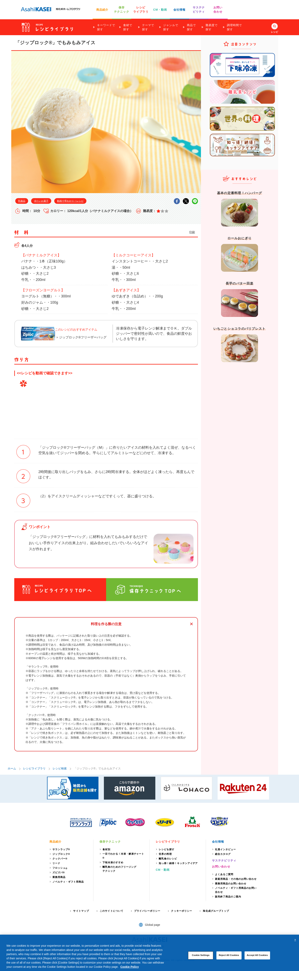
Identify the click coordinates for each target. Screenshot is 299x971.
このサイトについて (111, 911)
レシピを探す (166, 849)
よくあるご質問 (224, 874)
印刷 (192, 232)
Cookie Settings (201, 955)
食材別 (106, 849)
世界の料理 (165, 854)
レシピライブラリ (34, 768)
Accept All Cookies (257, 955)
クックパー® (60, 858)
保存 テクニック (121, 9)
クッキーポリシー (181, 911)
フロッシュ (60, 868)
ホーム (12, 768)
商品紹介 (102, 9)
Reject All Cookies (229, 955)
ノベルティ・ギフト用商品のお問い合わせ (236, 890)
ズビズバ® (58, 872)
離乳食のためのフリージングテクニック (119, 869)
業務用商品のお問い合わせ (230, 883)
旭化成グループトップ (216, 911)
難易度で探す (212, 27)
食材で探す (127, 27)
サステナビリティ (224, 860)
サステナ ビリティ (199, 9)
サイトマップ (81, 911)
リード (56, 863)
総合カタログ (223, 854)
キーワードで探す (106, 27)
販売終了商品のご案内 (228, 896)
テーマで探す (148, 27)
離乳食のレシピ (168, 858)
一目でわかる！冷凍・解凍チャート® (123, 855)
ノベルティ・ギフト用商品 (68, 881)
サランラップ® (61, 849)
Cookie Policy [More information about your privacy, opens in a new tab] (129, 966)
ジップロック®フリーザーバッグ (82, 337)
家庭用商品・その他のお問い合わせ (236, 879)
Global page (152, 924)
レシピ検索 (60, 768)
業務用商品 (59, 877)
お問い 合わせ (217, 9)
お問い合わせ (221, 866)
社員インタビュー (225, 849)
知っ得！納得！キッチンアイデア (178, 863)
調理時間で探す (234, 27)
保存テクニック (110, 841)
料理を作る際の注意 (106, 624)
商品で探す (191, 27)
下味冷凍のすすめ (112, 862)
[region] (149, 953)
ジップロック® (61, 854)
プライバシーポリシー (147, 911)
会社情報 (179, 9)
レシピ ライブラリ (140, 9)
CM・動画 (160, 9)
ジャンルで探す (170, 27)
